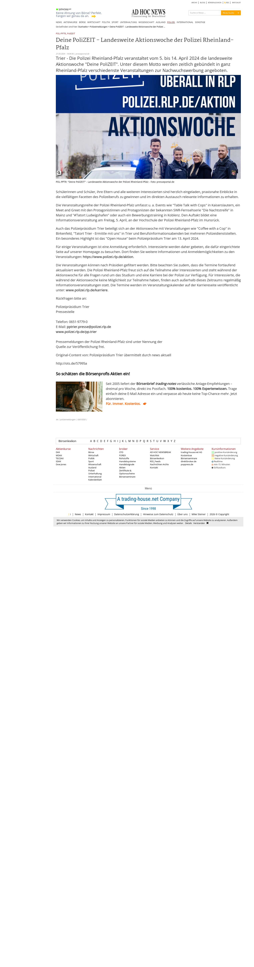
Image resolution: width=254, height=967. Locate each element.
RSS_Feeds (155, 461)
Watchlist (154, 455)
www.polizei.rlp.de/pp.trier (76, 331)
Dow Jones (61, 464)
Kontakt (154, 467)
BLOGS (202, 2)
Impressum (104, 514)
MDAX (59, 455)
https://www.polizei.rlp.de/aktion (108, 256)
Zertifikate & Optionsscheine (127, 472)
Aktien (122, 467)
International (94, 476)
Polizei (91, 470)
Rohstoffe (124, 458)
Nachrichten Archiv (159, 464)
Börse (91, 452)
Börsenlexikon (67, 441)
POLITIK (106, 22)
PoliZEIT (71, 33)
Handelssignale (126, 464)
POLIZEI (171, 22)
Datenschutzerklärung (126, 514)
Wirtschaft (93, 455)
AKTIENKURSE (70, 22)
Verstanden (199, 523)
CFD (121, 452)
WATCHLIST (236, 2)
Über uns (182, 514)
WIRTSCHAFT (93, 22)
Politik (91, 458)
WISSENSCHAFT (146, 22)
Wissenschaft (94, 464)
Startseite (83, 26)
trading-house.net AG (191, 452)
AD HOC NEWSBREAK (160, 452)
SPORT (115, 22)
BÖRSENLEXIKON (215, 2)
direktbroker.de (188, 461)
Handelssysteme (127, 461)
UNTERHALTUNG (128, 22)
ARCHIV (194, 2)
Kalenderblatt (95, 479)
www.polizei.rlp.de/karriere (87, 290)
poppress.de (187, 464)
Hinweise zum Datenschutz (158, 514)
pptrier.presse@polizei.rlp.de (89, 326)
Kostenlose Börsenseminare (189, 457)
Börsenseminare (127, 476)
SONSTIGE (200, 22)
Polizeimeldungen (99, 26)
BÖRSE (82, 22)
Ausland (92, 467)
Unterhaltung (95, 473)
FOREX (122, 455)
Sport (91, 461)
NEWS (59, 22)
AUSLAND (161, 22)
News (78, 514)
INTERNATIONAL (185, 22)
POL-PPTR (61, 33)
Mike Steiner (199, 514)
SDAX (58, 461)
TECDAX (60, 458)
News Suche (228, 12)
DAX (58, 452)
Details (188, 523)
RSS (226, 2)
